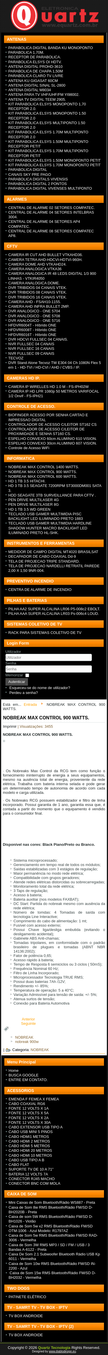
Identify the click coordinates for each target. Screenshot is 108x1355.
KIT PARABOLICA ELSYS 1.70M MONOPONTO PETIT (54, 165)
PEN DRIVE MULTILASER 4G (33, 500)
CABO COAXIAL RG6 (27, 1104)
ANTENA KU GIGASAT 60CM (33, 81)
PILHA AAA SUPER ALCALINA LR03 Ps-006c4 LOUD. (53, 613)
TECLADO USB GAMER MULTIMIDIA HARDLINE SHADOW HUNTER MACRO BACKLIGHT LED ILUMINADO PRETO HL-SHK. (50, 528)
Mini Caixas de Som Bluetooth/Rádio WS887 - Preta (52, 1202)
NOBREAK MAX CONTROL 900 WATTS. (42, 472)
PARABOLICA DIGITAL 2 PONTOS (37, 184)
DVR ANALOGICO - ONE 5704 (34, 311)
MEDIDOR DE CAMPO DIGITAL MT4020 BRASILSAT (53, 552)
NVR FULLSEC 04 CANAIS (31, 344)
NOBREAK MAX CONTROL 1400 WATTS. (43, 467)
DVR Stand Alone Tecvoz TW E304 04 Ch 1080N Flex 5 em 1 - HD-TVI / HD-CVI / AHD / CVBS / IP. (54, 365)
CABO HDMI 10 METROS (30, 1155)
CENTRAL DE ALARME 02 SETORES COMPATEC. (51, 208)
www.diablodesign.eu (62, 1351)
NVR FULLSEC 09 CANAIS (31, 353)
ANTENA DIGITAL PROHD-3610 (35, 66)
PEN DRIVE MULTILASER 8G (33, 504)
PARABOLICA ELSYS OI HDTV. (35, 62)
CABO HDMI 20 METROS (30, 1150)
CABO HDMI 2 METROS (29, 1141)
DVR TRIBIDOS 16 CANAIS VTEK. (37, 297)
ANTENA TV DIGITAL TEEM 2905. (37, 99)
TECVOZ (16, 358)
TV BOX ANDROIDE (26, 1316)
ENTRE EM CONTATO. (28, 1080)
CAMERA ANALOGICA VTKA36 (35, 269)
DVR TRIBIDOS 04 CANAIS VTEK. (37, 287)
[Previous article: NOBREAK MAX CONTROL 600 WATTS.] (28, 1019)
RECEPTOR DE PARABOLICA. (34, 57)
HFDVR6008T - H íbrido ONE (32, 330)
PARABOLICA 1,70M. (26, 52)
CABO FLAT (19, 1164)
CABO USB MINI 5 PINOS (31, 1132)
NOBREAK (24, 1037)
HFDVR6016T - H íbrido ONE (32, 335)
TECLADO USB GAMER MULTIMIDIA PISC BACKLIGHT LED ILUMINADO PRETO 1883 (45, 516)
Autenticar (16, 682)
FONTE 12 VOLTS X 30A (30, 1122)
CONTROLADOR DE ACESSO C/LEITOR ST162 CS (52, 424)
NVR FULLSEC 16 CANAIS (31, 348)
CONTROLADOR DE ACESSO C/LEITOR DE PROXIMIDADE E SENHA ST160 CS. (46, 431)
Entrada (30, 704)
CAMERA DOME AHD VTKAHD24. (37, 264)
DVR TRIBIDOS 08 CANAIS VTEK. (37, 292)
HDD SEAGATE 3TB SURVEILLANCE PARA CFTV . (52, 495)
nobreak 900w (27, 1041)
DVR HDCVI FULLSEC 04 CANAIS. (38, 339)
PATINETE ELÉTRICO (27, 1297)
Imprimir (10, 726)
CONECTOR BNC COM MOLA (34, 1183)
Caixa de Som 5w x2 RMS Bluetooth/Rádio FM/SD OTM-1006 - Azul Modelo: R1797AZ (51, 1228)
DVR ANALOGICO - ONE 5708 (34, 316)
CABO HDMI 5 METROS (29, 1146)
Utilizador (13, 651)
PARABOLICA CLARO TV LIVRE (35, 76)
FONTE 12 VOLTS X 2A (29, 1118)
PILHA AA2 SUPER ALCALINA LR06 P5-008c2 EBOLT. (54, 609)
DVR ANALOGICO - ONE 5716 (34, 320)
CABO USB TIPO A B (26, 1160)
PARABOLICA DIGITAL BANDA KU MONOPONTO (50, 48)
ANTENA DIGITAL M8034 (29, 90)
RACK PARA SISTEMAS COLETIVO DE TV (45, 632)
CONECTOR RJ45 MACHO (32, 1179)
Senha (10, 663)
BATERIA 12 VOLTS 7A (28, 1174)
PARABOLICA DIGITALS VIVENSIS (38, 179)
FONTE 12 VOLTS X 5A (29, 1113)
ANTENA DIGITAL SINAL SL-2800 (36, 85)
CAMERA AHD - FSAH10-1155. (34, 302)
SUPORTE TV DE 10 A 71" (31, 1169)
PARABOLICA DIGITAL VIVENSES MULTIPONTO (50, 188)
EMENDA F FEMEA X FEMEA (34, 1099)
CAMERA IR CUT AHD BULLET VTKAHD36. (45, 255)
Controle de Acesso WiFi (28, 448)
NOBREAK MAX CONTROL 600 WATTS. (42, 476)
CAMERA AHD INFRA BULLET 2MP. (38, 306)
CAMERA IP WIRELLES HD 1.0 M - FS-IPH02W (48, 387)
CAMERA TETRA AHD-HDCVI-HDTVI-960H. (45, 259)
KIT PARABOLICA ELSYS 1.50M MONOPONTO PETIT (54, 160)
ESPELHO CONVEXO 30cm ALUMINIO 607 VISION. (52, 443)
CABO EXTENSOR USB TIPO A (36, 1127)
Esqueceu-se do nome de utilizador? (39, 688)
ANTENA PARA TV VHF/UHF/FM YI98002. (43, 94)
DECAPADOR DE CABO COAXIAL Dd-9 (42, 556)
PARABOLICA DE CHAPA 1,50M (35, 71)
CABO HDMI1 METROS (29, 1136)
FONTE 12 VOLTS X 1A (29, 1108)
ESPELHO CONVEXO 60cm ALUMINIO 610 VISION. (52, 438)
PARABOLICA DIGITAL (27, 169)
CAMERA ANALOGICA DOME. (34, 283)
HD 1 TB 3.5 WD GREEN (29, 509)
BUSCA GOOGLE (24, 1075)
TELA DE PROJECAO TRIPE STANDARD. (44, 561)
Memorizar (14, 675)
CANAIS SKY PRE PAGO (29, 174)
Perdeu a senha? (23, 692)
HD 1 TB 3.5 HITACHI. (27, 481)
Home (14, 1070)
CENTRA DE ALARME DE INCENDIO (40, 589)
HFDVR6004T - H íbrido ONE (32, 325)
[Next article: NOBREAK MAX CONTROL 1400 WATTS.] (28, 1023)
